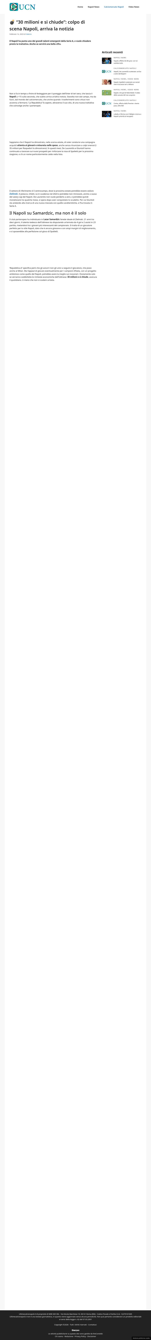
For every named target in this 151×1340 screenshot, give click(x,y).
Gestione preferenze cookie (141, 1338)
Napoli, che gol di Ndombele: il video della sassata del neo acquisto (127, 94)
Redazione (69, 1336)
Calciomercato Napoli (114, 7)
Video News (133, 7)
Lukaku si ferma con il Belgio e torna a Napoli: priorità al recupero (127, 115)
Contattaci (92, 1324)
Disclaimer (91, 1336)
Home (80, 7)
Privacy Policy (80, 1336)
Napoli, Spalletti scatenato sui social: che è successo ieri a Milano (127, 83)
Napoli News (93, 7)
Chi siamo (59, 1336)
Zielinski (13, 193)
